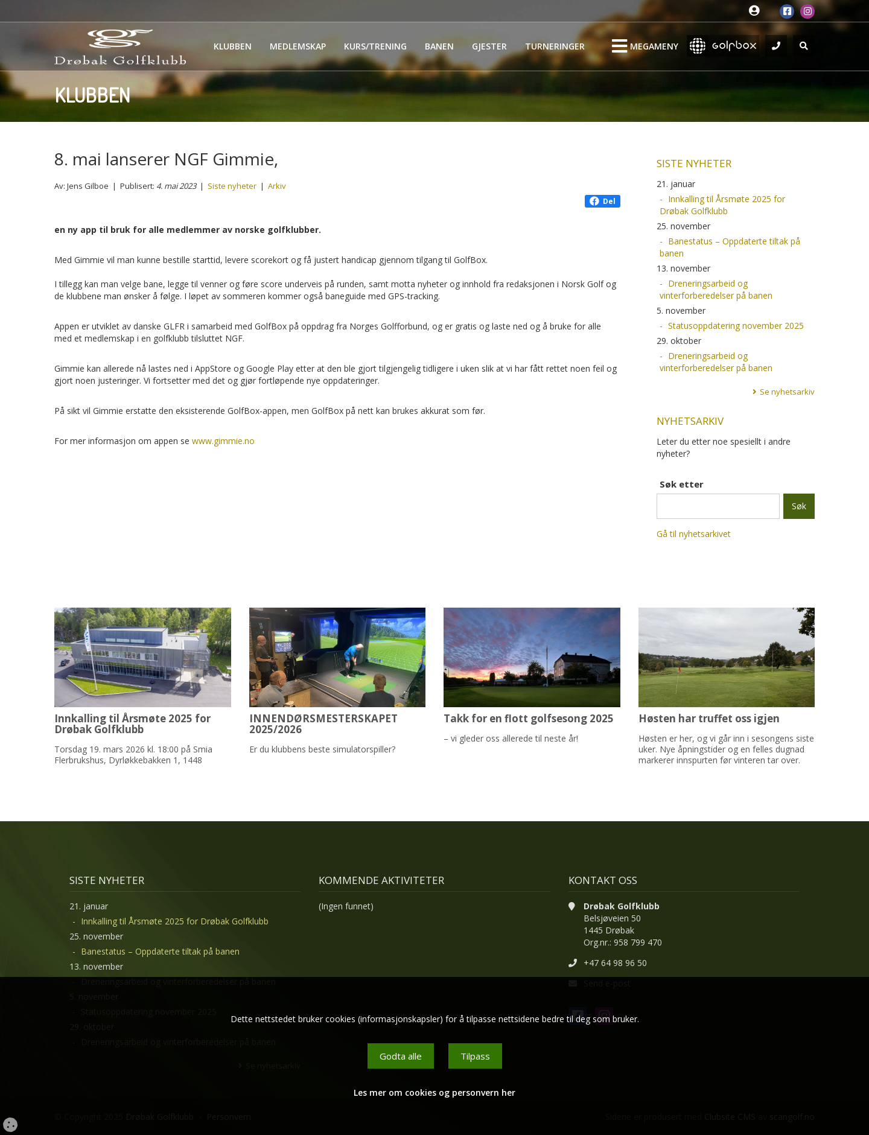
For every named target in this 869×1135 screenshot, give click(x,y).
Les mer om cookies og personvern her (434, 1092)
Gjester (489, 46)
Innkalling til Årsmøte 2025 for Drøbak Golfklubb (722, 205)
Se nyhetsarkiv (787, 391)
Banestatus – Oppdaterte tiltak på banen (730, 247)
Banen (439, 46)
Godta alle (401, 1056)
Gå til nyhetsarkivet (694, 533)
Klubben (233, 46)
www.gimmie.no (223, 441)
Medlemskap (298, 46)
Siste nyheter (232, 185)
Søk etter (682, 484)
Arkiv (277, 185)
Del (603, 201)
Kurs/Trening (375, 46)
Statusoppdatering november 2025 (736, 325)
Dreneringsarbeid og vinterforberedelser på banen (716, 289)
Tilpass (475, 1056)
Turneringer (555, 46)
